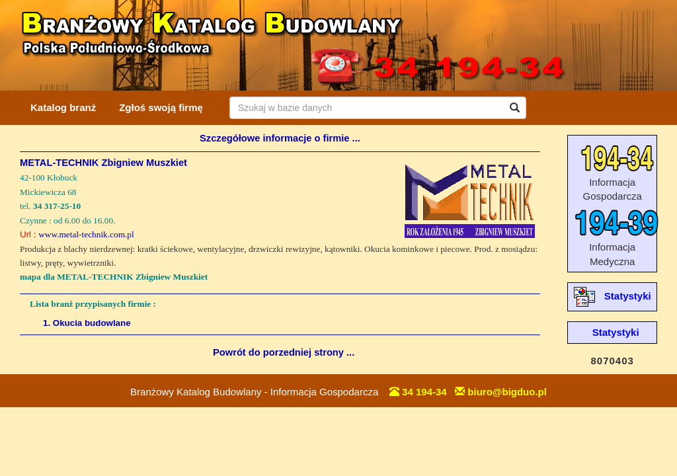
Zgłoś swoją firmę (161, 107)
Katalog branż (63, 107)
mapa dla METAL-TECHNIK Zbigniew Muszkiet (114, 277)
